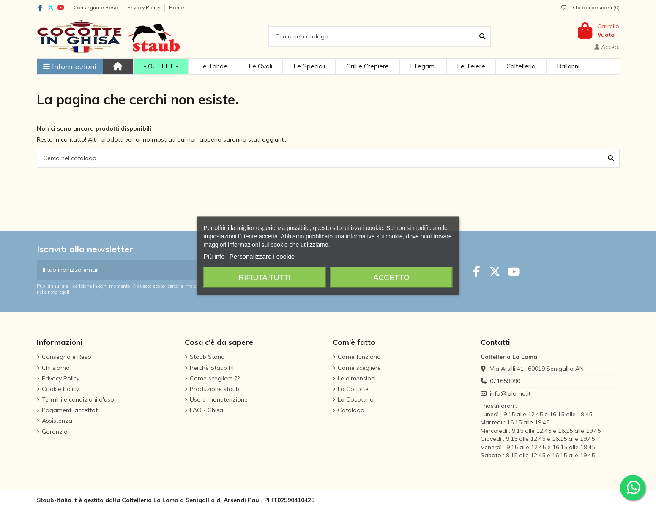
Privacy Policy (144, 7)
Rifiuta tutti (264, 277)
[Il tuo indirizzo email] (122, 270)
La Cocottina (356, 399)
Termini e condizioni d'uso (78, 399)
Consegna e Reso (97, 7)
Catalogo (351, 410)
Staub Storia (207, 357)
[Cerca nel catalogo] (482, 36)
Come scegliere (359, 368)
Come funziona (359, 357)
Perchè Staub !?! (212, 368)
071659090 (505, 381)
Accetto (391, 277)
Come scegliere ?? (215, 378)
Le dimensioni (357, 378)
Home (176, 7)
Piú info (214, 256)
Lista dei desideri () (590, 7)
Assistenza (57, 420)
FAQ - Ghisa (206, 410)
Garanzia (55, 431)
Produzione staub (214, 389)
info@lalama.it (510, 393)
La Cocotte (353, 389)
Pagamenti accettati (70, 410)
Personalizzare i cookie (262, 256)
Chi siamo (56, 368)
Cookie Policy (60, 389)
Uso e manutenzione (219, 399)
